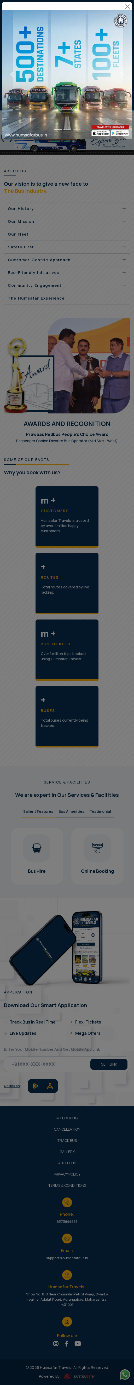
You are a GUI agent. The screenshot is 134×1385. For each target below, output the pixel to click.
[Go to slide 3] (76, 112)
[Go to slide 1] (58, 112)
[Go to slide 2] (67, 112)
